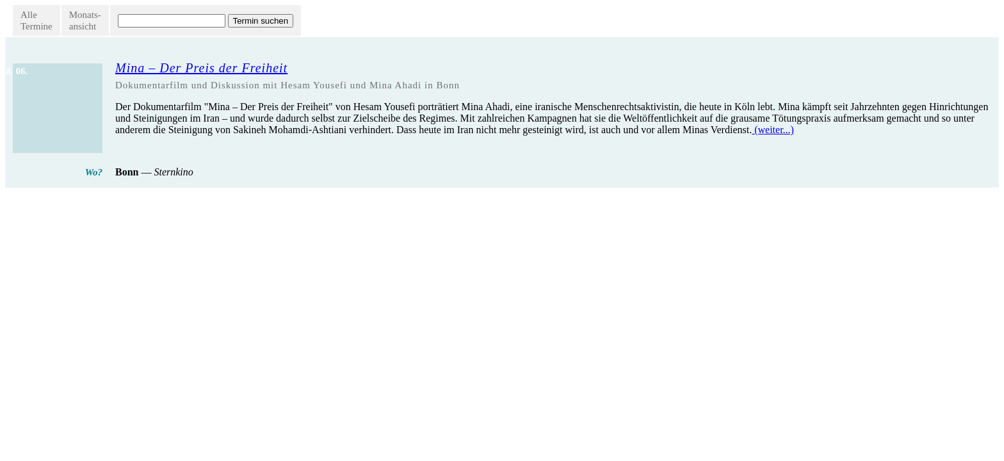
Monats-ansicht (85, 20)
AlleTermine (36, 20)
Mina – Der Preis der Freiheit (201, 68)
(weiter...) (773, 129)
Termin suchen (261, 21)
